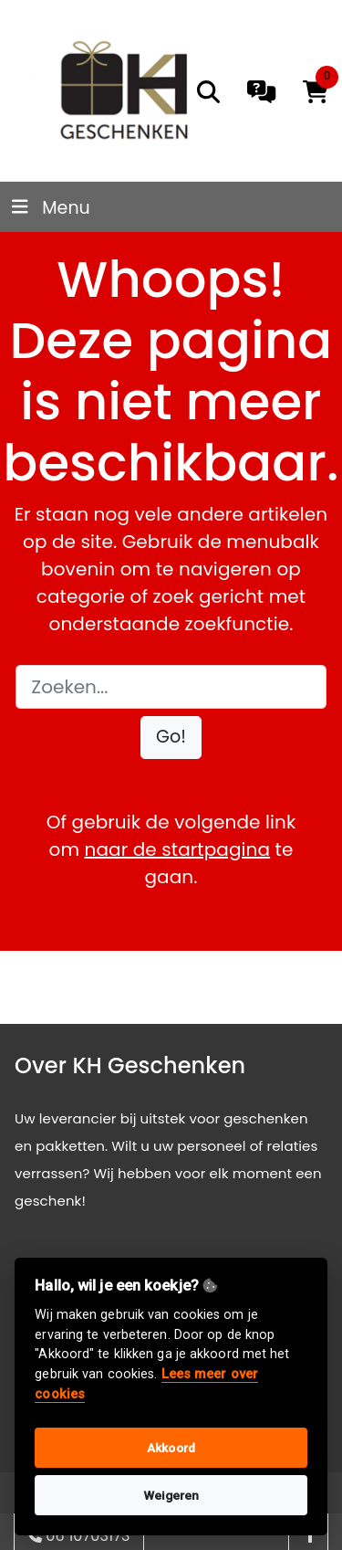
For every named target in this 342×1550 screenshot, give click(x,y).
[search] (208, 91)
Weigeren (171, 1495)
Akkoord (171, 1447)
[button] (171, 737)
